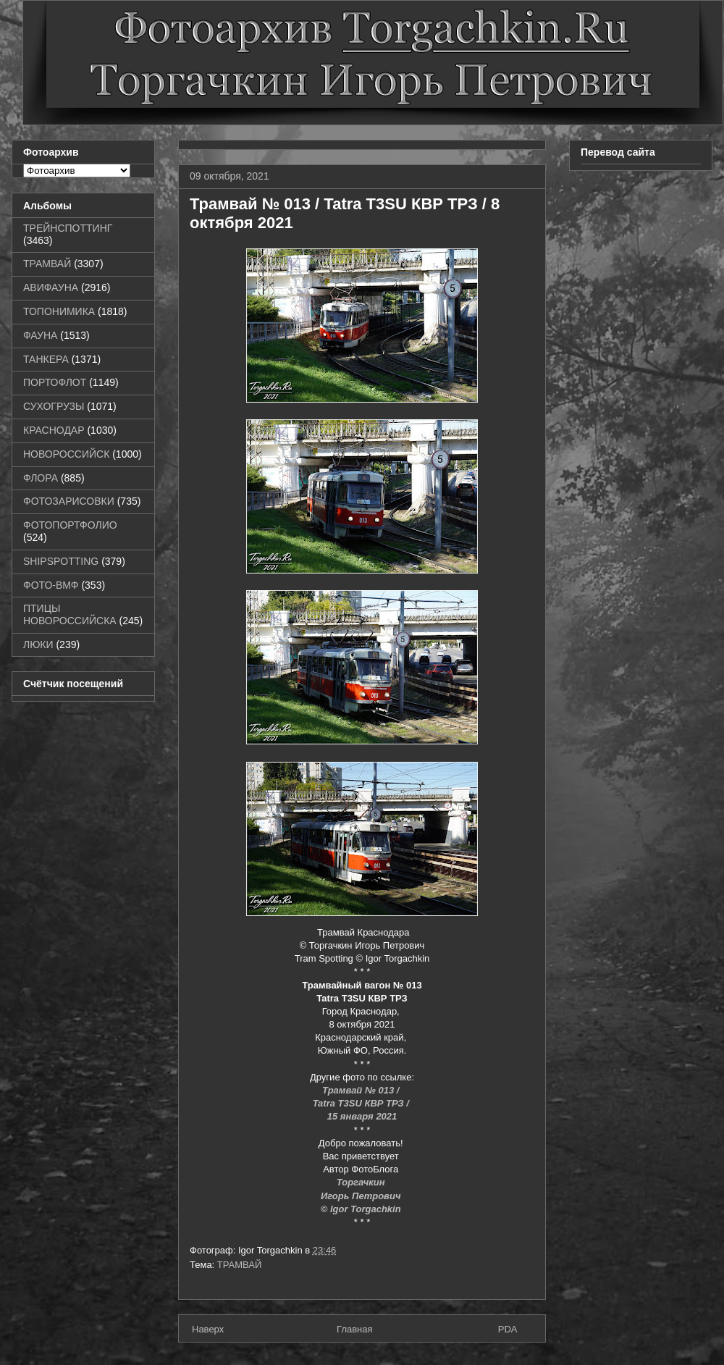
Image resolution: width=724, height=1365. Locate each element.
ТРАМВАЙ (239, 1264)
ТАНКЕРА (46, 359)
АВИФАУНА (50, 287)
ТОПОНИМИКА (59, 311)
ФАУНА (40, 335)
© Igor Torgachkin (362, 1209)
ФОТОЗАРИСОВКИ (68, 501)
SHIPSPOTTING (60, 561)
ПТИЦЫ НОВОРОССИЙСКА (70, 614)
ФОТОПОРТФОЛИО (70, 525)
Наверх (208, 1329)
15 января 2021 (362, 1116)
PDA (508, 1329)
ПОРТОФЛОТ (54, 382)
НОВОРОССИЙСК (66, 454)
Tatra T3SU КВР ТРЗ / (362, 1103)
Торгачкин (362, 1182)
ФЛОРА (40, 478)
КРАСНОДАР (54, 430)
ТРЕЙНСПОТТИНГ (67, 228)
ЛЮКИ (38, 644)
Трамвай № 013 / (362, 1090)
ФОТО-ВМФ (51, 585)
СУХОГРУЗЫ (53, 406)
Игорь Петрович (362, 1195)
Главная (354, 1329)
